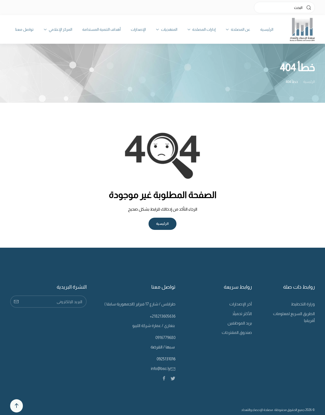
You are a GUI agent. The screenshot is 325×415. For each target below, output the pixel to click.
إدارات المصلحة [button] (201, 29)
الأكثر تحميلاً (242, 314)
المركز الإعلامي (58, 29)
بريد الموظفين (240, 323)
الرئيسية (266, 29)
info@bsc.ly (163, 368)
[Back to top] (16, 405)
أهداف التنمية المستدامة (101, 29)
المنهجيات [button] (166, 29)
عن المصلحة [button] (238, 29)
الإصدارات (138, 29)
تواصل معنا (24, 29)
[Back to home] (302, 29)
